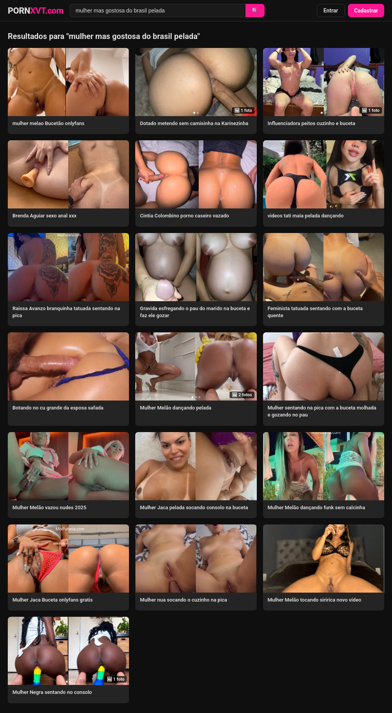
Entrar (330, 10)
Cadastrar (366, 10)
